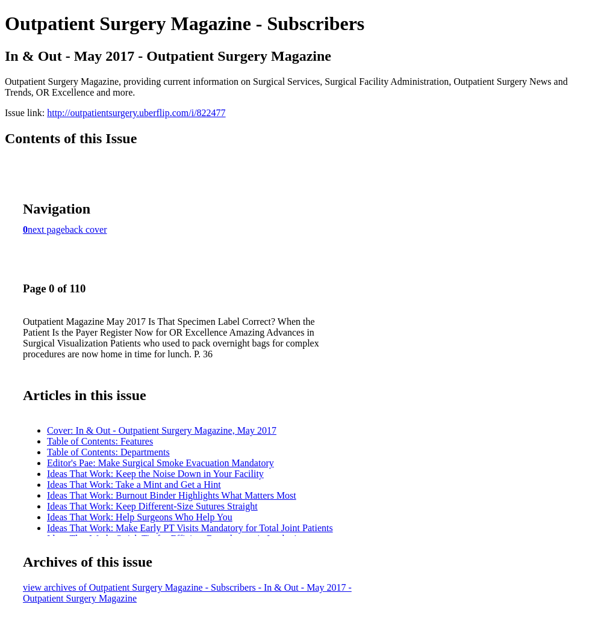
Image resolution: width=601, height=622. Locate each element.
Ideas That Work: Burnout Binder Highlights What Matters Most (171, 495)
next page (46, 229)
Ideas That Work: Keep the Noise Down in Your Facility (155, 474)
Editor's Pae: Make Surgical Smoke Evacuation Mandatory (160, 463)
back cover (86, 229)
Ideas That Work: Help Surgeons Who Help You (139, 517)
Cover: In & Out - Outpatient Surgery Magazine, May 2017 (161, 430)
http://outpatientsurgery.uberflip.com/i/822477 (136, 113)
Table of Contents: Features (100, 441)
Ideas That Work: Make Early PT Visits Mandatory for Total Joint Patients (190, 528)
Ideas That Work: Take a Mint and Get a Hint (134, 484)
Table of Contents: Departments (108, 452)
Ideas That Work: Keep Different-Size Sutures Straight (152, 506)
